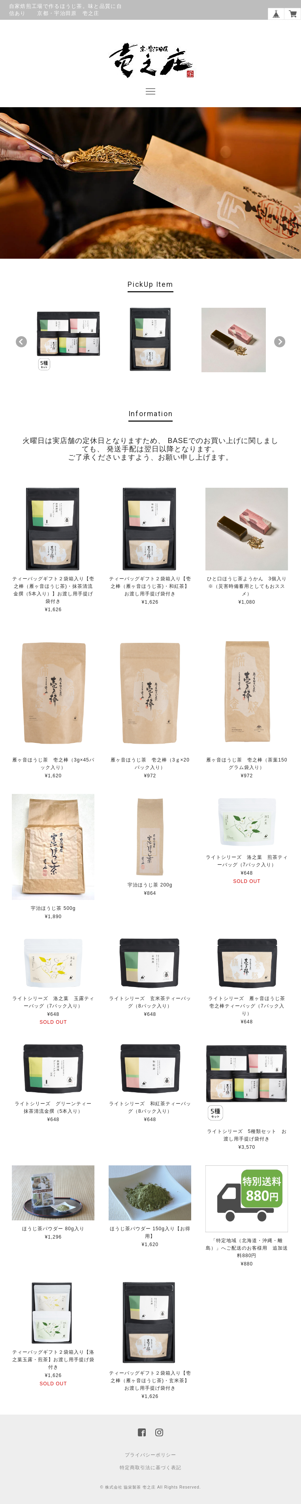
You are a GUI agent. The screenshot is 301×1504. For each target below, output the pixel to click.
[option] (68, 340)
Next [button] (280, 342)
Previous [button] (21, 342)
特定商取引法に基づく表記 (150, 1467)
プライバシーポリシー (150, 1455)
